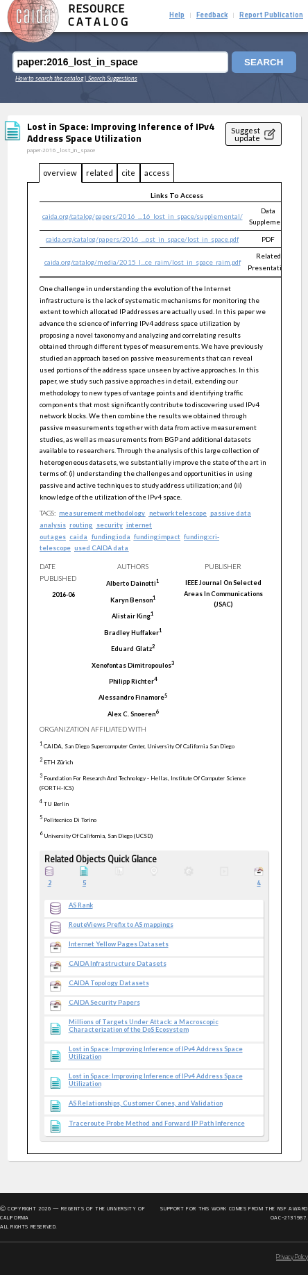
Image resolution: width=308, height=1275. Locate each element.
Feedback (212, 15)
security (109, 525)
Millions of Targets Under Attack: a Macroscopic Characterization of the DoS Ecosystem (144, 1026)
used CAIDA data (101, 548)
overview (60, 172)
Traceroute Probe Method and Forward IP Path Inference (157, 1123)
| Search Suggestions (111, 78)
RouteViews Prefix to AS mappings (121, 924)
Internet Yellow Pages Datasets (119, 944)
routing (80, 525)
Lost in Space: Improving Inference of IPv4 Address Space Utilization (156, 1053)
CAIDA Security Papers (104, 1002)
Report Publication (271, 15)
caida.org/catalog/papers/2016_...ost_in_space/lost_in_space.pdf (142, 239)
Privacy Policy (292, 1257)
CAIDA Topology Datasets (109, 983)
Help (177, 15)
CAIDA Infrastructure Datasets (117, 963)
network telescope (178, 513)
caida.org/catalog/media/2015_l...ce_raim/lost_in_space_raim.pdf (142, 262)
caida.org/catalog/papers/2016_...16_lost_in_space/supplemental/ (142, 216)
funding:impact (157, 537)
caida (78, 537)
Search (263, 62)
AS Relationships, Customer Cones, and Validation (146, 1103)
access (157, 172)
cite (128, 172)
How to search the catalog (49, 78)
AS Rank (81, 905)
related (99, 172)
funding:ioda (111, 537)
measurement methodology (102, 513)
